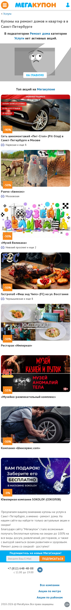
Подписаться (52, 559)
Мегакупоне (46, 89)
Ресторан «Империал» (16, 345)
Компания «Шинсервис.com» (20, 448)
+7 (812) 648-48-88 (21, 568)
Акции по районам (50, 597)
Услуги (7, 14)
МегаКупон (35, 5)
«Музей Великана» (14, 243)
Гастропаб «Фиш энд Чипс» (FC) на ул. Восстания (34, 294)
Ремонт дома (40, 33)
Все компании (49, 585)
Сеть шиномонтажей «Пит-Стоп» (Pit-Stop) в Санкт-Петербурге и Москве (32, 138)
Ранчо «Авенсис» (13, 191)
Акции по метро (49, 591)
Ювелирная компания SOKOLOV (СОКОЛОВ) (31, 499)
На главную (35, 75)
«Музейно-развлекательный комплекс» (28, 397)
